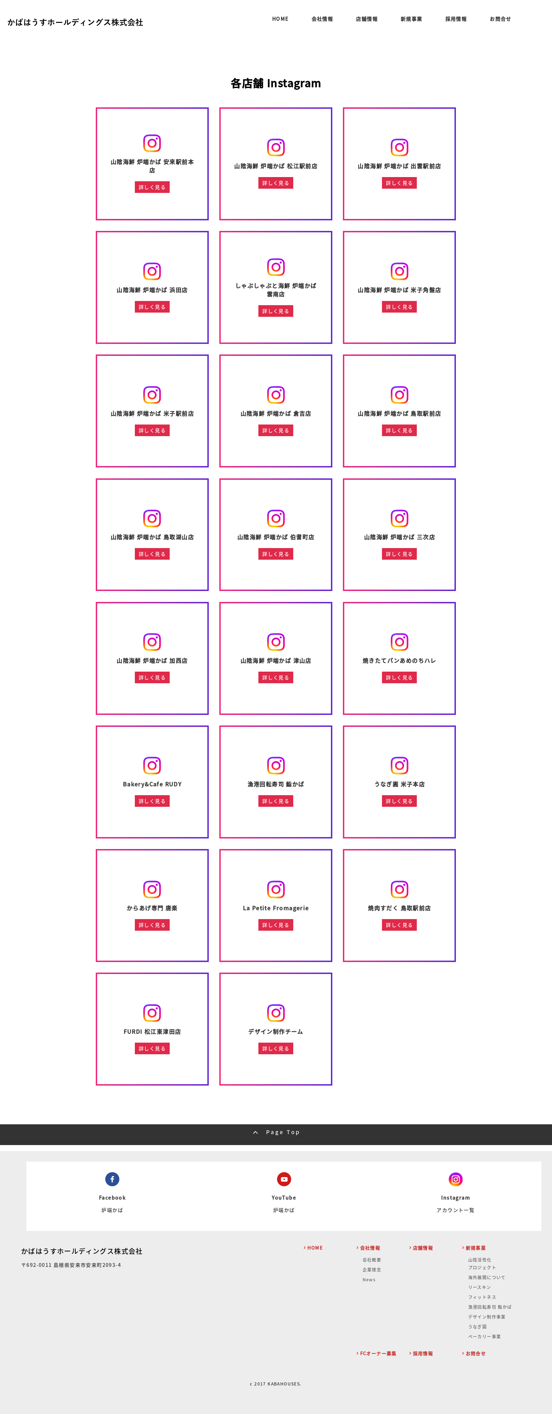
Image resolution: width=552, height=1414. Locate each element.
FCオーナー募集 (378, 1353)
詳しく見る (152, 186)
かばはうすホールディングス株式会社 (82, 1251)
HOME (280, 19)
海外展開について (487, 1277)
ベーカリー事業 (484, 1336)
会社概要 (372, 1260)
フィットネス (482, 1297)
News (369, 1279)
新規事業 (411, 19)
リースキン (479, 1287)
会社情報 (322, 19)
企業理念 (372, 1270)
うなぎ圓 (477, 1327)
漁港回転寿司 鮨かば (490, 1307)
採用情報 (456, 19)
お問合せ (501, 19)
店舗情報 (367, 19)
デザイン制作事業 (487, 1317)
